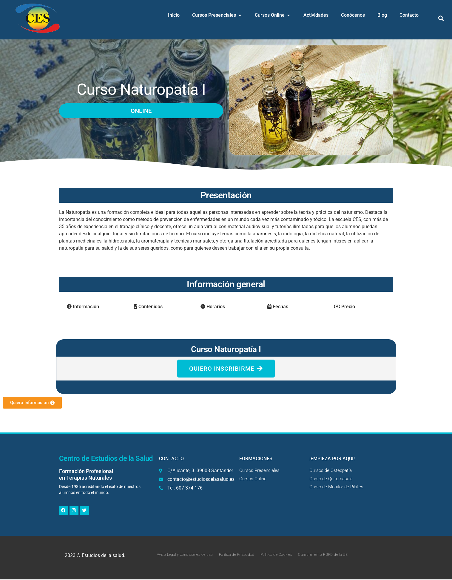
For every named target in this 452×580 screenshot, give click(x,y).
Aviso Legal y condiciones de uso (185, 555)
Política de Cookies (276, 555)
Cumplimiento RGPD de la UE (323, 555)
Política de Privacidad (236, 555)
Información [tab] (83, 306)
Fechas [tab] (277, 306)
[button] (441, 18)
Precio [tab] (344, 306)
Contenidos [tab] (148, 306)
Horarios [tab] (212, 306)
